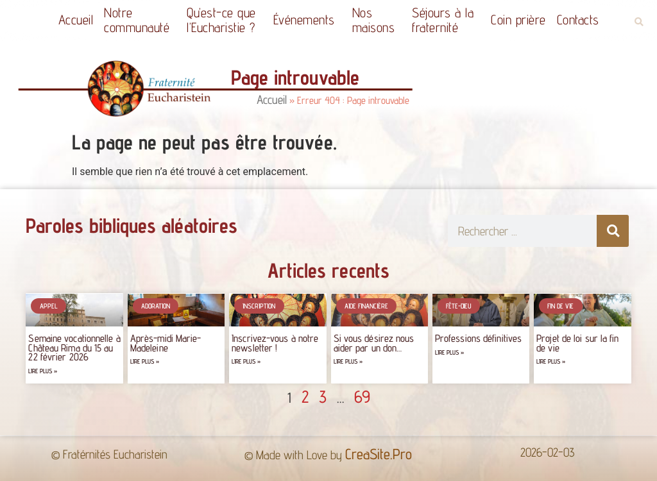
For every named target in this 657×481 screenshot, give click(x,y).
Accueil (76, 20)
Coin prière (518, 20)
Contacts (578, 20)
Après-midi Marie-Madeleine (165, 342)
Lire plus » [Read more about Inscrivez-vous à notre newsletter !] (246, 361)
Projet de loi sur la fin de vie (577, 342)
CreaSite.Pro (378, 453)
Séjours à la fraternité (446, 19)
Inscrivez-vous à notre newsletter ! (275, 342)
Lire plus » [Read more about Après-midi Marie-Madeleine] (144, 361)
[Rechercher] (613, 231)
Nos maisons (377, 19)
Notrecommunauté (140, 19)
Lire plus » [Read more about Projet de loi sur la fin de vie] (550, 361)
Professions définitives (478, 338)
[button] (639, 22)
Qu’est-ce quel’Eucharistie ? (224, 19)
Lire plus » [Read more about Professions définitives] (449, 352)
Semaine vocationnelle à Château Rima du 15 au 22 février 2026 (74, 347)
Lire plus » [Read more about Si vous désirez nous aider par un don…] (348, 361)
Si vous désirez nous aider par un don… (374, 342)
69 (362, 396)
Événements (307, 20)
